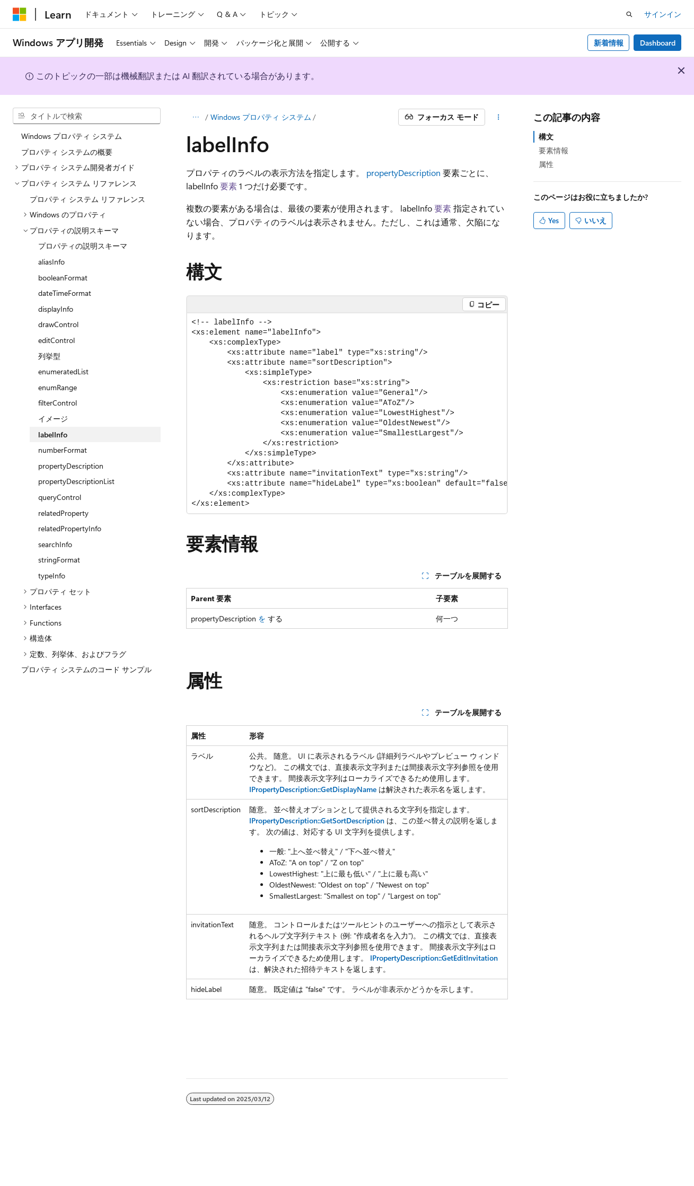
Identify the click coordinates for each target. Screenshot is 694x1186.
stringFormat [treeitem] (59, 560)
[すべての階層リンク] (195, 117)
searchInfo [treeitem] (55, 544)
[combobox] (87, 116)
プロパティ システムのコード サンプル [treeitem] (86, 669)
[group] (347, 413)
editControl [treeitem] (56, 340)
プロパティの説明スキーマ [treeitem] (82, 246)
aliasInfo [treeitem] (51, 262)
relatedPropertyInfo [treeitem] (69, 528)
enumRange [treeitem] (57, 387)
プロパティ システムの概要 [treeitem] (66, 152)
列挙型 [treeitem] (49, 356)
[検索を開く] (629, 14)
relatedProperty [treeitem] (63, 513)
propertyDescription (403, 172)
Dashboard (657, 43)
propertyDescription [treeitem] (70, 466)
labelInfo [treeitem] (52, 434)
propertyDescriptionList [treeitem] (76, 481)
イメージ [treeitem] (53, 419)
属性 (546, 164)
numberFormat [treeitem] (62, 450)
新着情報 (608, 43)
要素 (228, 185)
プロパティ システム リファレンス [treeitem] (87, 199)
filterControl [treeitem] (57, 403)
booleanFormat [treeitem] (62, 278)
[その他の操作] (498, 117)
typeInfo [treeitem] (51, 575)
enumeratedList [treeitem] (63, 371)
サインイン (662, 14)
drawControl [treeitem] (58, 324)
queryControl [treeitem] (59, 497)
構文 (546, 136)
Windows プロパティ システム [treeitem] (71, 136)
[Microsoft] (20, 14)
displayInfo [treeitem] (55, 309)
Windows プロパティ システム (260, 117)
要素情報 (553, 150)
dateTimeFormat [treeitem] (64, 293)
